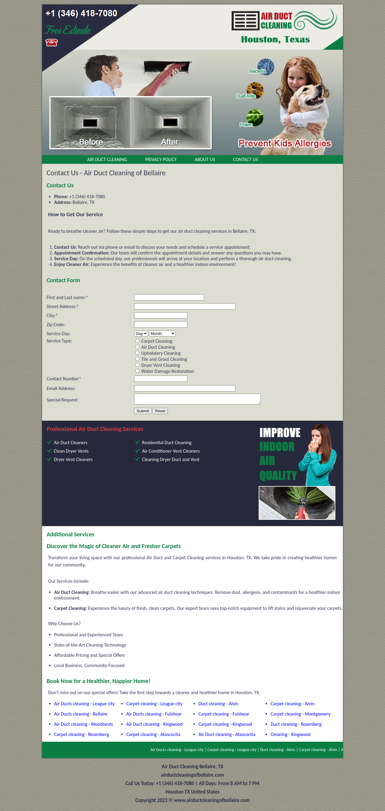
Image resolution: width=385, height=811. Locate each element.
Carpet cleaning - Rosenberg (81, 736)
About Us (205, 159)
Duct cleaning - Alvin (218, 705)
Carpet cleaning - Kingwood (225, 726)
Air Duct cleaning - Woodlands (83, 726)
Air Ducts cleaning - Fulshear (154, 716)
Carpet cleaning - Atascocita (153, 736)
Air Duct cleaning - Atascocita (227, 736)
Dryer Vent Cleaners (73, 461)
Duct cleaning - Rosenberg (296, 726)
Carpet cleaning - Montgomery (300, 716)
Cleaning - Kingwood (290, 736)
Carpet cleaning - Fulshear (224, 716)
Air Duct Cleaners (71, 444)
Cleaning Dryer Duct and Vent (170, 461)
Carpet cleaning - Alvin (292, 705)
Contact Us (245, 159)
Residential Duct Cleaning (167, 444)
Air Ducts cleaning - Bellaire (80, 716)
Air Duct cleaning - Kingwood (154, 726)
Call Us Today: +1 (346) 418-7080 (159, 785)
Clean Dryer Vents (71, 453)
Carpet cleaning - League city (154, 705)
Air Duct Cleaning (107, 159)
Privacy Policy (161, 159)
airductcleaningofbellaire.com (192, 777)
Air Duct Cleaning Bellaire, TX (192, 768)
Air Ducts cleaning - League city (84, 705)
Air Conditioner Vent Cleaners (171, 453)
